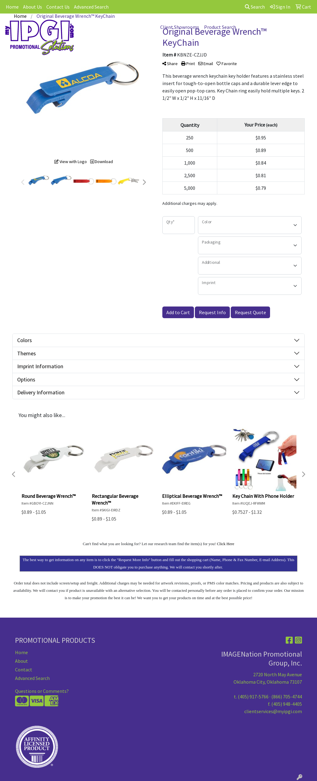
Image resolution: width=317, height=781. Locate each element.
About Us (32, 7)
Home (12, 7)
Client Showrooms (179, 27)
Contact (23, 669)
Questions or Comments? (42, 691)
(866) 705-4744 (286, 696)
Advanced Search (91, 7)
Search (255, 7)
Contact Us (58, 7)
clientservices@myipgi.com (273, 711)
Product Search (220, 27)
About (21, 661)
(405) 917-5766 (253, 696)
